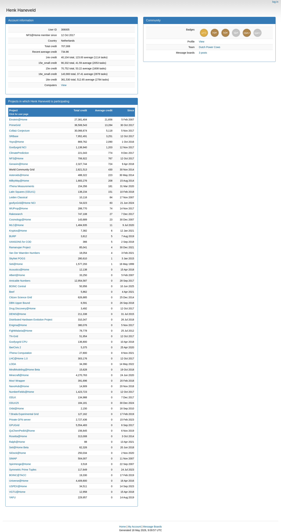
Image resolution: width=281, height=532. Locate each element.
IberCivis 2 (15, 347)
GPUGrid (14, 425)
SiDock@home (17, 453)
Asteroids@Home (19, 175)
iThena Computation (20, 353)
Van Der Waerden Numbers (24, 252)
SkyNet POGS (17, 258)
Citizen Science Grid (20, 297)
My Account (134, 526)
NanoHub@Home (19, 386)
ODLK (12, 397)
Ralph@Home (17, 441)
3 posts (203, 52)
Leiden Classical (18, 197)
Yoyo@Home (16, 141)
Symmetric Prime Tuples (22, 469)
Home (122, 526)
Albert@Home (17, 275)
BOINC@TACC (17, 475)
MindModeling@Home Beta (24, 369)
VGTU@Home (17, 491)
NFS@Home (16, 158)
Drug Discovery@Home (22, 308)
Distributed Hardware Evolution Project (30, 319)
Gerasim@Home (18, 164)
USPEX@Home (18, 486)
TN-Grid (13, 336)
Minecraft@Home (19, 375)
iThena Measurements (21, 186)
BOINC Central (17, 286)
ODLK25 (14, 403)
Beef (11, 291)
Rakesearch (16, 214)
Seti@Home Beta (18, 447)
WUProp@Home (18, 208)
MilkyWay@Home (19, 180)
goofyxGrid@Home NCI (22, 202)
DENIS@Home (17, 314)
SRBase (13, 136)
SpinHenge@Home (20, 464)
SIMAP (13, 458)
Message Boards (152, 526)
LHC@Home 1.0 (18, 358)
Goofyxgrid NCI (17, 147)
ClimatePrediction (19, 152)
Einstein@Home (18, 119)
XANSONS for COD (20, 241)
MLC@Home (16, 225)
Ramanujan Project (19, 247)
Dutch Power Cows (209, 47)
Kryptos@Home (18, 230)
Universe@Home (18, 480)
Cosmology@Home (20, 219)
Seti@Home (16, 264)
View (63, 85)
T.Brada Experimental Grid (24, 414)
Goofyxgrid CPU (18, 341)
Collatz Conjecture (19, 130)
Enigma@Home (18, 325)
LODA (12, 364)
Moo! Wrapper (17, 380)
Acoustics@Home (19, 269)
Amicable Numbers (19, 280)
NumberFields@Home (21, 391)
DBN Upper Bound (19, 302)
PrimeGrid (14, 125)
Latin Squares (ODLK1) (22, 191)
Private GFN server (20, 419)
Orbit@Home (16, 408)
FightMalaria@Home (20, 330)
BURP (12, 236)
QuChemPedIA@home (22, 430)
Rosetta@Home (18, 436)
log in (275, 1)
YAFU (12, 497)
